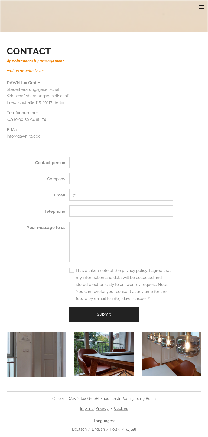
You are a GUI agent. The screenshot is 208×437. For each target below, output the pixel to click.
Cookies (121, 408)
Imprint (87, 408)
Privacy (102, 408)
